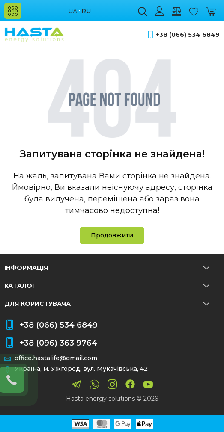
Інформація (106, 268)
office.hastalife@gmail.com (56, 358)
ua (72, 11)
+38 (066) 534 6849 (188, 35)
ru (86, 11)
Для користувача (106, 304)
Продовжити (112, 235)
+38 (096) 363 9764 (58, 343)
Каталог (106, 286)
